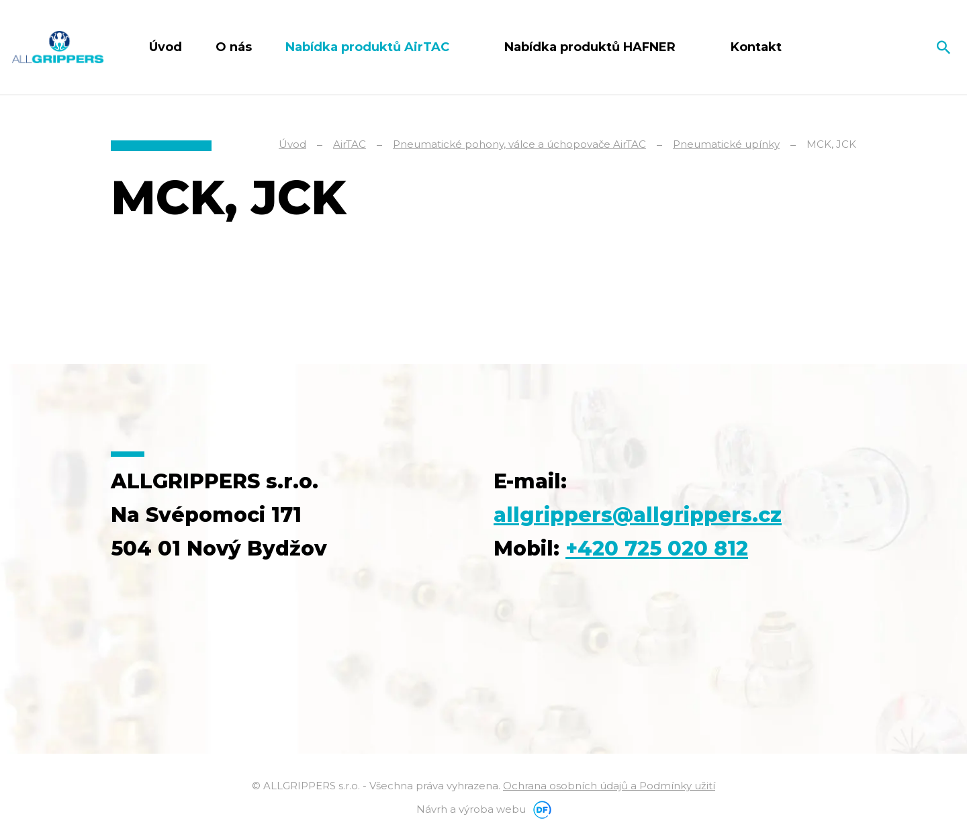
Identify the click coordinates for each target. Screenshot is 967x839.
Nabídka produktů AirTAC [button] (369, 47)
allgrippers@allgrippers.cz (638, 514)
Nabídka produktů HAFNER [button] (591, 47)
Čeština (895, 47)
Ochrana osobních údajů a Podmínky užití (609, 785)
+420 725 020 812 (656, 548)
